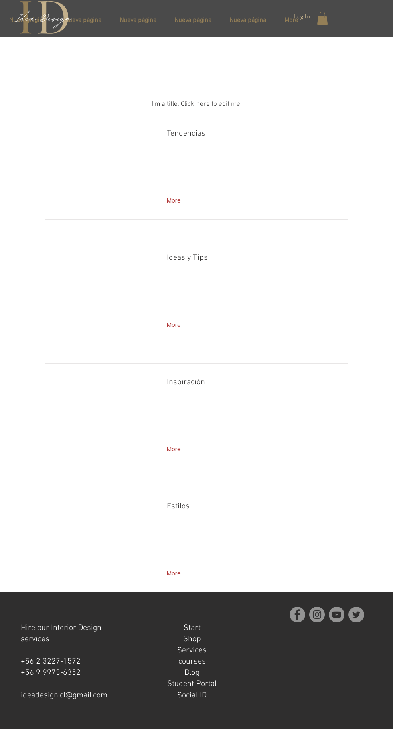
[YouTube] (336, 614)
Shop (192, 639)
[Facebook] (297, 614)
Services (192, 650)
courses (192, 661)
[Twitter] (356, 614)
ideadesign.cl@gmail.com (64, 695)
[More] (174, 201)
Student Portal (192, 684)
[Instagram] (317, 614)
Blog (191, 673)
